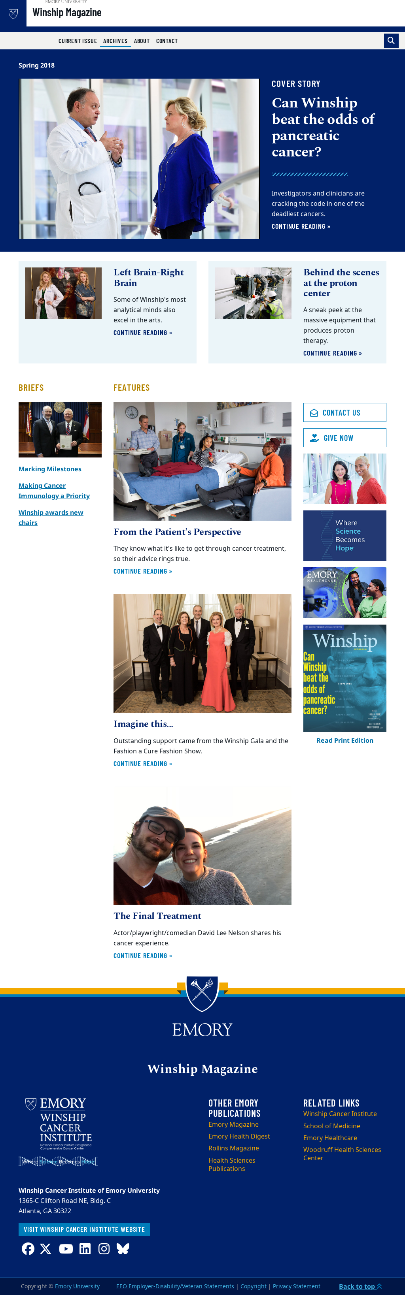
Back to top (360, 1286)
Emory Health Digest (239, 1136)
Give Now (332, 437)
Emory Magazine (233, 1124)
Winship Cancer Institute (340, 1114)
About (142, 40)
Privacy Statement (296, 1286)
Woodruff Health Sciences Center (342, 1154)
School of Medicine (331, 1126)
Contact (167, 40)
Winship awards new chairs (51, 517)
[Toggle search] (391, 41)
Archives (117, 40)
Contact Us (335, 412)
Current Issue (78, 40)
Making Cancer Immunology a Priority (54, 490)
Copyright (253, 1286)
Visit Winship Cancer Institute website (84, 1229)
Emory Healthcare (330, 1138)
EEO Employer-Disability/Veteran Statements (175, 1286)
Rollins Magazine (233, 1148)
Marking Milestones (50, 469)
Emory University (77, 1286)
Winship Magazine (90, 20)
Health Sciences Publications (231, 1165)
